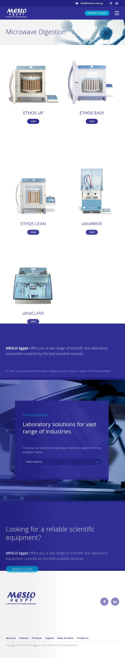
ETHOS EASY (92, 113)
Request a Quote (97, 13)
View (33, 121)
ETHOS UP (33, 113)
